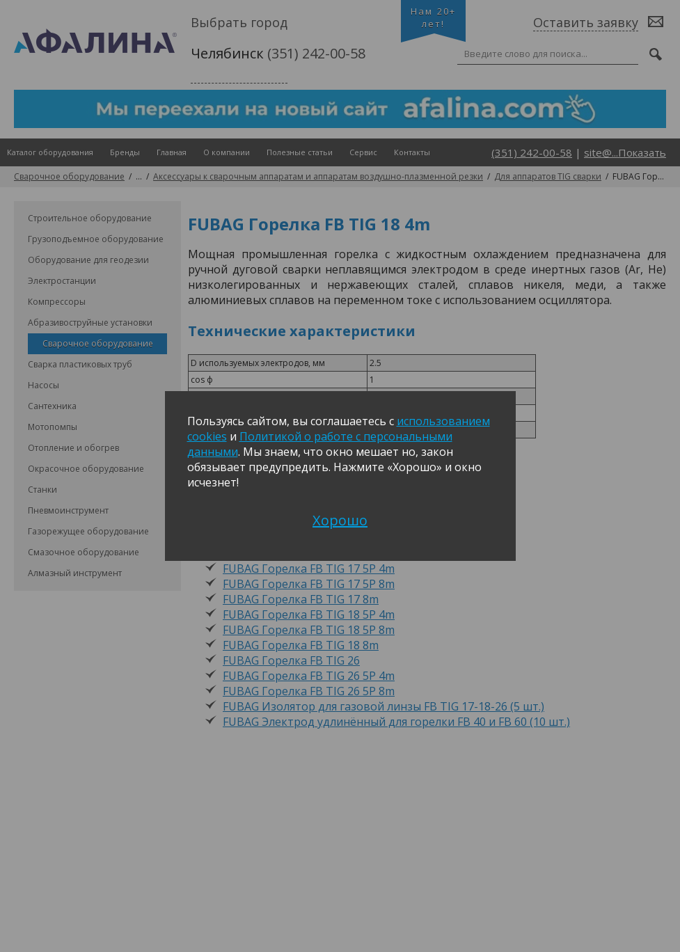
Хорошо (340, 520)
